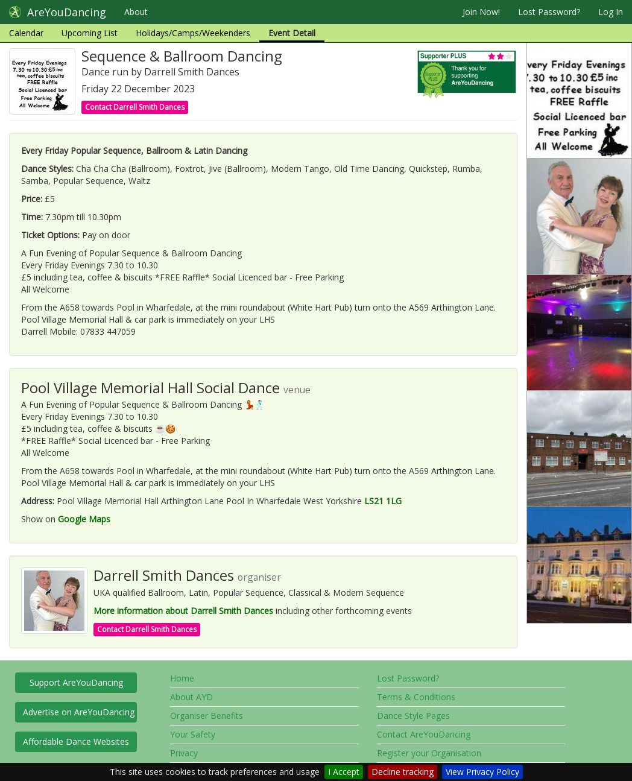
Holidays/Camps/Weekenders (193, 33)
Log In (610, 11)
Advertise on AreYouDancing (78, 712)
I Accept (343, 771)
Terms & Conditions (416, 697)
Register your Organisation (429, 753)
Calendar (26, 33)
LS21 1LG (383, 501)
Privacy (184, 753)
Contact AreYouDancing (423, 734)
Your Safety (192, 734)
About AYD (191, 697)
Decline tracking (402, 771)
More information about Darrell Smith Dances (183, 610)
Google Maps (84, 519)
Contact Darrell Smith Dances (135, 107)
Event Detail (291, 33)
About (136, 11)
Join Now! (481, 11)
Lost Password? (549, 11)
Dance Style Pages (413, 715)
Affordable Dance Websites (76, 741)
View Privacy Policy (482, 771)
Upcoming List (90, 33)
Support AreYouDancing (76, 682)
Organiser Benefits (206, 715)
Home (182, 678)
